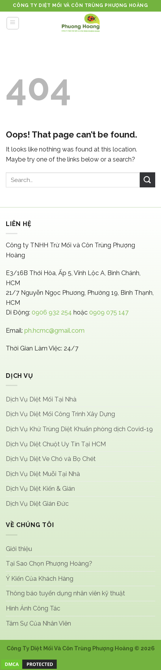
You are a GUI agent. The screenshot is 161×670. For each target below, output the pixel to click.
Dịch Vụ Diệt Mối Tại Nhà (41, 399)
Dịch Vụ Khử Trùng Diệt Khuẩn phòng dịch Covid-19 (79, 429)
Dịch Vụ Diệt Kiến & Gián (40, 488)
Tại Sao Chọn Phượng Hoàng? (49, 563)
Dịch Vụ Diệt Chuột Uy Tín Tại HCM (56, 444)
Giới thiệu (19, 549)
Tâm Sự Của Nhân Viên (38, 623)
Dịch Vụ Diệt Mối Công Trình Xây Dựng (60, 414)
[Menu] (13, 23)
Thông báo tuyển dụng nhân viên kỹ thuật (65, 593)
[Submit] (147, 179)
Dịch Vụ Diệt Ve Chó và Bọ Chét (51, 459)
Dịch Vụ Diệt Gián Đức (37, 503)
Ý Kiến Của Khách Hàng (39, 578)
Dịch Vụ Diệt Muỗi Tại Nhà (43, 474)
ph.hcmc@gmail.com (54, 330)
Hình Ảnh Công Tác (33, 608)
